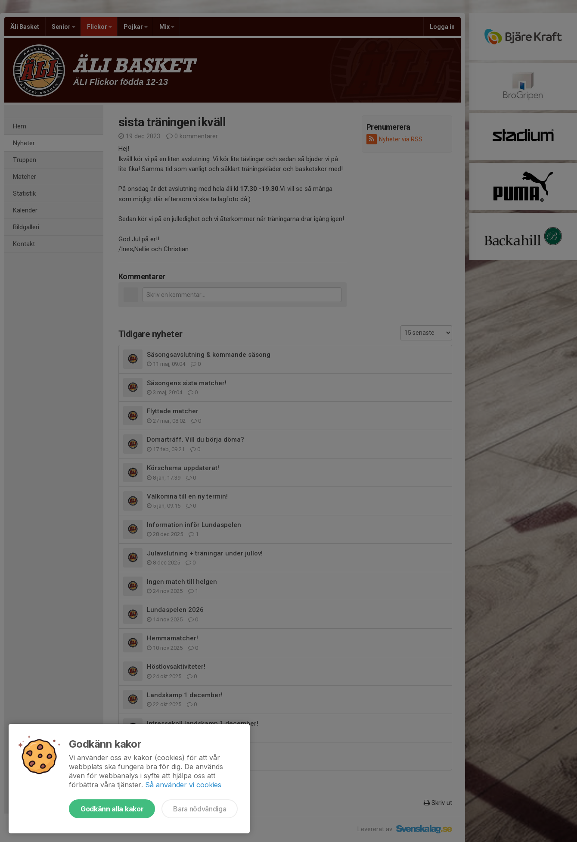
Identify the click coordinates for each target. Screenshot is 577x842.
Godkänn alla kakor (112, 809)
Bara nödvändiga (199, 809)
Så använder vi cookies (183, 784)
